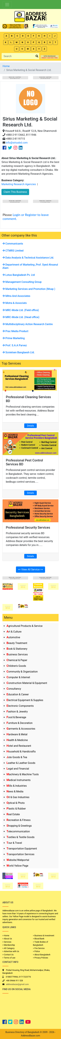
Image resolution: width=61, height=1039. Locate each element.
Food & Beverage (16, 717)
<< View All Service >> (30, 569)
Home (6, 66)
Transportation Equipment (22, 848)
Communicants (12, 243)
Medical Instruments (19, 780)
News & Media (15, 791)
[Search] (18, 56)
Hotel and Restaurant (19, 745)
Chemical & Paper (17, 660)
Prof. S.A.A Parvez (14, 345)
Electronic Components (20, 705)
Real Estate (13, 814)
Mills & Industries (17, 785)
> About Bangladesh (41, 955)
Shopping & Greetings (19, 825)
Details (30, 425)
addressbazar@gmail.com (17, 984)
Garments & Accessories (21, 728)
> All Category (8, 948)
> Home (5, 935)
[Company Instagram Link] (15, 147)
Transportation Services (20, 854)
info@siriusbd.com (16, 142)
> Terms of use (8, 958)
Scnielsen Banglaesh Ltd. (18, 352)
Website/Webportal (18, 860)
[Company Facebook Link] (4, 147)
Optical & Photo (16, 802)
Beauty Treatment (17, 643)
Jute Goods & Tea (17, 757)
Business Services (17, 654)
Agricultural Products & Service (24, 625)
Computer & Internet (18, 677)
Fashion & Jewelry (17, 711)
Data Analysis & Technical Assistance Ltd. (28, 257)
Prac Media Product (15, 331)
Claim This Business (15, 191)
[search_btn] (37, 56)
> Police (36, 951)
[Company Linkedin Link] (20, 147)
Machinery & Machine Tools (23, 774)
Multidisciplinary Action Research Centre (27, 324)
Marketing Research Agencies (18, 184)
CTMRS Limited (12, 250)
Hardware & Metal (17, 734)
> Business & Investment (43, 935)
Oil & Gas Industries (18, 797)
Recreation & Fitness (19, 820)
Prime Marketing (13, 338)
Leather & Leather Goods (21, 762)
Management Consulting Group (22, 281)
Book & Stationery (17, 648)
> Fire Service (39, 948)
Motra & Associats (14, 303)
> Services (6, 942)
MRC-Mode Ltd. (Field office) (20, 310)
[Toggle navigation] (7, 4)
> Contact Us (8, 955)
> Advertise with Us (10, 951)
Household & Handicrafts (21, 751)
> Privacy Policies (40, 958)
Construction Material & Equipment (27, 683)
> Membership (8, 945)
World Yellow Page (17, 865)
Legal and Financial (18, 768)
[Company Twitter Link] (10, 147)
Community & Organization (22, 671)
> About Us (7, 939)
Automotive (13, 637)
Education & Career (18, 694)
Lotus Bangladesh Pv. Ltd (18, 274)
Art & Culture (14, 631)
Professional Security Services (28, 527)
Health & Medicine (17, 740)
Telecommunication (18, 831)
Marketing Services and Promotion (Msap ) (28, 288)
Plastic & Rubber (16, 808)
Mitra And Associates (16, 296)
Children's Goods (16, 665)
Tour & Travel (14, 842)
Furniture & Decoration (20, 723)
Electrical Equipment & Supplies (25, 700)
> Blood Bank (38, 939)
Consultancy (14, 688)
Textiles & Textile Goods (20, 837)
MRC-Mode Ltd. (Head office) (20, 317)
